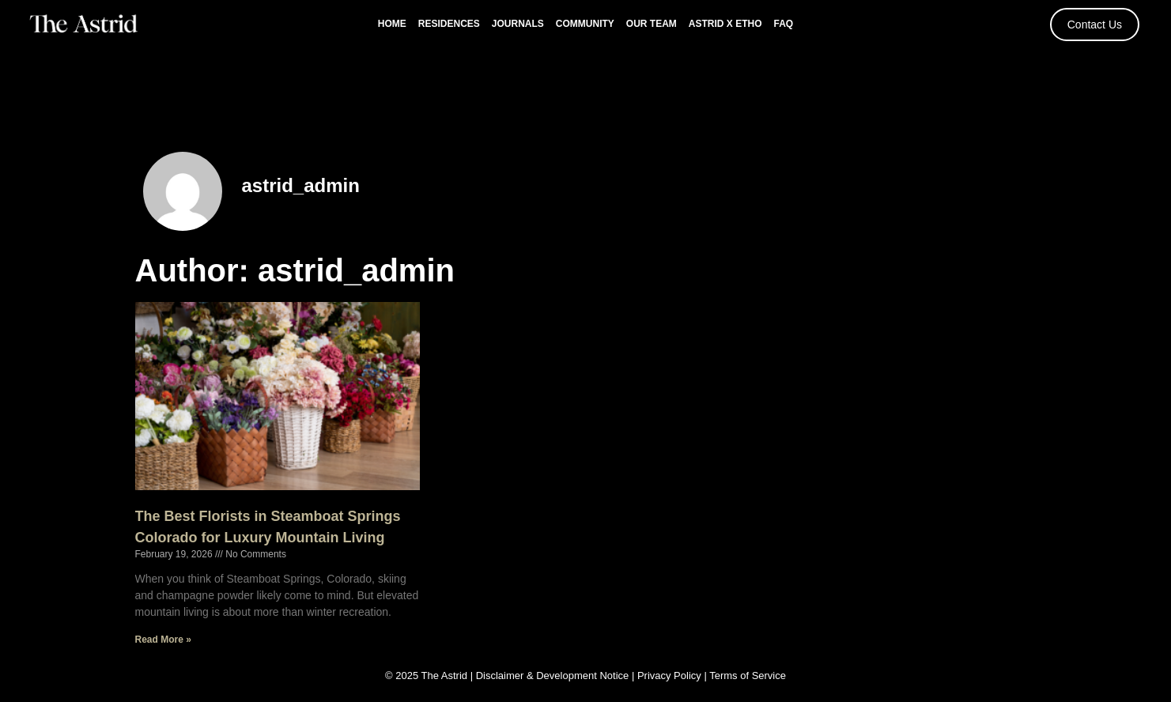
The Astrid (444, 675)
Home (392, 23)
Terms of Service (747, 675)
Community (585, 23)
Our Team (651, 23)
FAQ (784, 23)
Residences (449, 23)
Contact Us (1094, 24)
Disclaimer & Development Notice (552, 675)
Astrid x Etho (725, 23)
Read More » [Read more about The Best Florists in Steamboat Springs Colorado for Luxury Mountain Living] (163, 639)
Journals (518, 23)
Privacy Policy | (673, 675)
